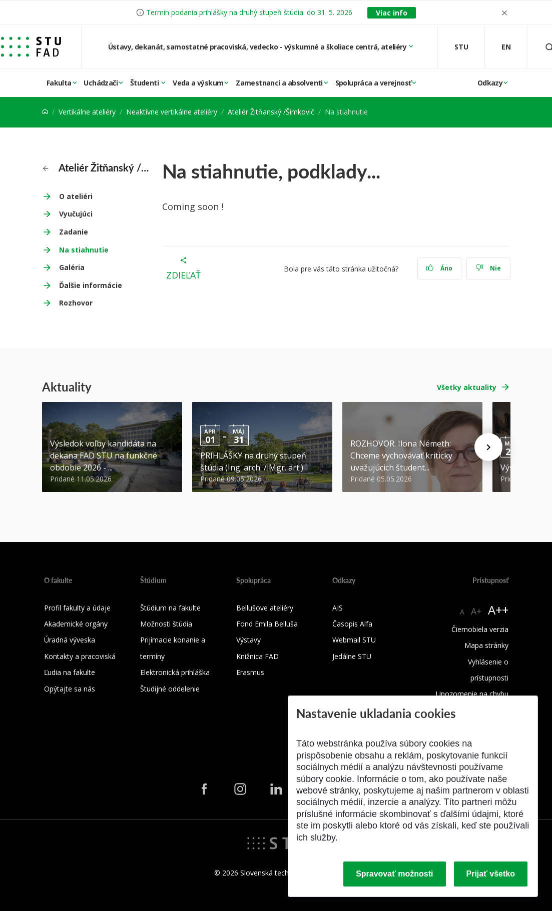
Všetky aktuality (466, 387)
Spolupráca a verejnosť (373, 83)
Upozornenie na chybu (472, 693)
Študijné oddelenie (170, 689)
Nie (488, 268)
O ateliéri (76, 196)
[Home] (45, 111)
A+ (476, 611)
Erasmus (250, 672)
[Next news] (488, 447)
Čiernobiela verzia (479, 629)
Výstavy (248, 639)
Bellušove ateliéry (264, 607)
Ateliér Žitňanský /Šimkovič (271, 111)
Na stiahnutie (84, 249)
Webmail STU (354, 639)
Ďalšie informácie (90, 285)
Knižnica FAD (257, 656)
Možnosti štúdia (166, 623)
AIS (337, 607)
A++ (498, 610)
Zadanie (73, 231)
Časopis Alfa (352, 623)
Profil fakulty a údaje (77, 607)
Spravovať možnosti (394, 874)
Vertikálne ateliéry (87, 111)
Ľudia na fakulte (69, 672)
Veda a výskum (198, 83)
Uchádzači (101, 83)
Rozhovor (76, 303)
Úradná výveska (69, 639)
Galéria (72, 267)
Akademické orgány (76, 623)
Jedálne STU (351, 656)
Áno (439, 268)
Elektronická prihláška (175, 672)
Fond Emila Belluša (267, 623)
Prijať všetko (490, 874)
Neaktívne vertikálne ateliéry (171, 111)
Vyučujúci (76, 213)
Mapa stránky (486, 645)
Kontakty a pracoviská (80, 656)
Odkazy (489, 83)
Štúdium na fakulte (170, 607)
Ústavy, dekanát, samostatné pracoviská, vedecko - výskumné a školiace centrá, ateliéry (258, 47)
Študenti (145, 83)
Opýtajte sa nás (69, 689)
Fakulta (59, 83)
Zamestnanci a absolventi (279, 83)
